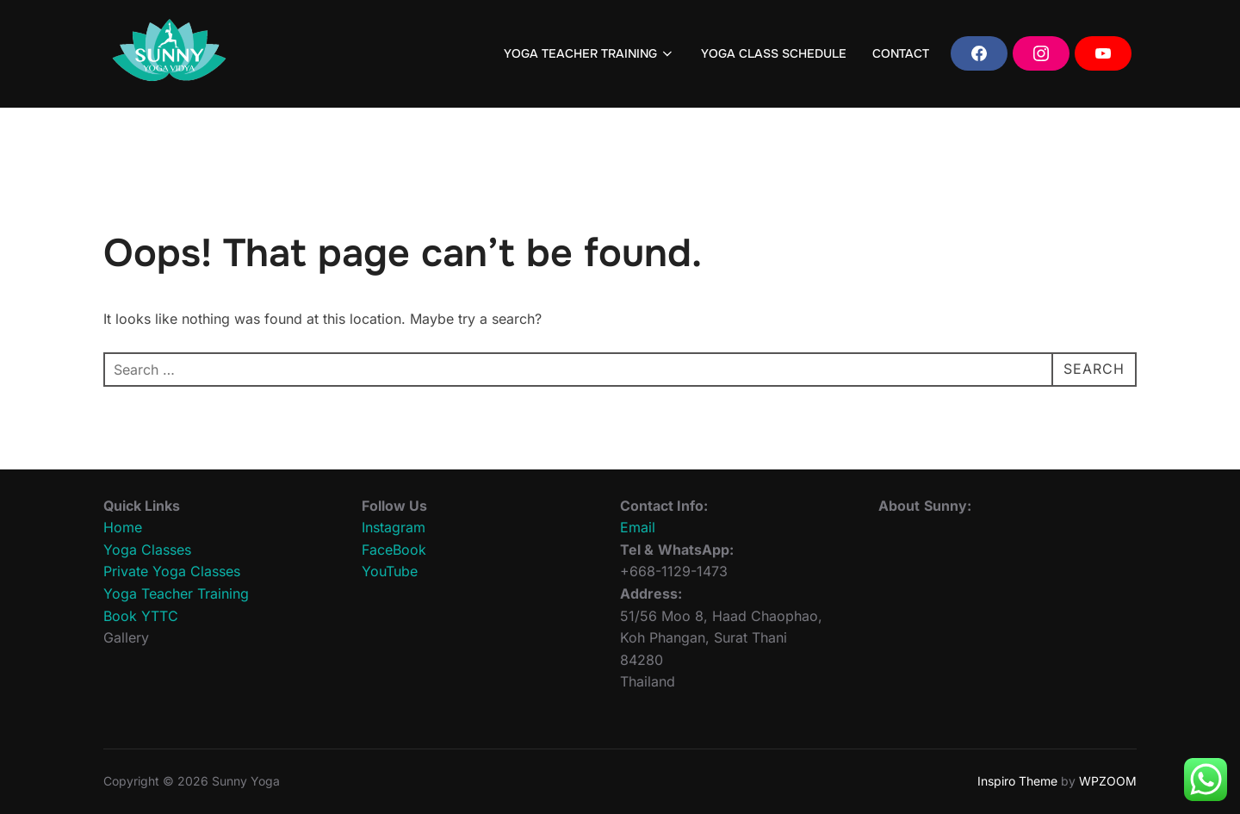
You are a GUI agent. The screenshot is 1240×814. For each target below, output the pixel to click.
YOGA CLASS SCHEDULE (773, 53)
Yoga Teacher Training (176, 593)
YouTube (390, 571)
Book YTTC (140, 615)
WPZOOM (1108, 781)
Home (122, 527)
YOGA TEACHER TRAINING (590, 53)
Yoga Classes (147, 549)
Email (637, 527)
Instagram (393, 527)
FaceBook (394, 549)
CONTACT (900, 53)
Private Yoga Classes (171, 571)
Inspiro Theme (1017, 781)
